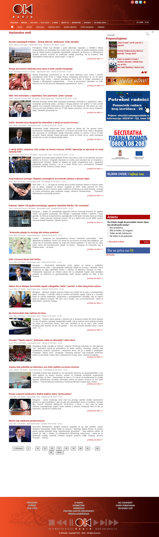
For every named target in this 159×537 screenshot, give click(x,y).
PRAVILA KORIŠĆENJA (78, 513)
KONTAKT (87, 23)
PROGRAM (14, 23)
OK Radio (110, 254)
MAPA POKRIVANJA (125, 505)
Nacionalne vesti (20, 33)
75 (45, 448)
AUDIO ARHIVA (70, 27)
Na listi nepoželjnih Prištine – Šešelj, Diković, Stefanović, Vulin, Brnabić (44, 42)
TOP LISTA (34, 23)
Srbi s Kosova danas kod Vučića (25, 259)
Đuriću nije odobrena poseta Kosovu (27, 421)
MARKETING (76, 23)
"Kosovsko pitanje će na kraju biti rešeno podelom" (34, 232)
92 (51, 452)
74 (38, 448)
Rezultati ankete (116, 241)
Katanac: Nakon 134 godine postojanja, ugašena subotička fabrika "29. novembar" (49, 205)
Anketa (112, 217)
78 (66, 448)
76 (52, 448)
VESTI (20, 27)
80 (80, 448)
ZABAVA (101, 27)
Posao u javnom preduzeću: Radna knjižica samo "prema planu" (40, 394)
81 (88, 448)
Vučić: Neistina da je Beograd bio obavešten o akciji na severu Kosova (43, 122)
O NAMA (55, 23)
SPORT (29, 27)
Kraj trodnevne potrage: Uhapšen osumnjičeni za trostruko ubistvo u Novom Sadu (49, 178)
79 (73, 448)
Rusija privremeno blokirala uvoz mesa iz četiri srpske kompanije (41, 69)
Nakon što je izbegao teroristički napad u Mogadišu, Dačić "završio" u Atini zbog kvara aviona (55, 286)
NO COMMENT (125, 502)
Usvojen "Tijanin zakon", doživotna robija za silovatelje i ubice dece (42, 340)
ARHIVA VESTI (54, 27)
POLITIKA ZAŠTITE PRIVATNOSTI (78, 511)
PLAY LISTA (45, 23)
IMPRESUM (78, 508)
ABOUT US (65, 23)
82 (97, 448)
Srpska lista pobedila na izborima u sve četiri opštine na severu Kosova (44, 367)
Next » (59, 452)
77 (59, 448)
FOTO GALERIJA (87, 27)
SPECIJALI (40, 27)
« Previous (18, 448)
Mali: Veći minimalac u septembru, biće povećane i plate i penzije (40, 95)
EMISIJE (24, 23)
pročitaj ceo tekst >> (95, 59)
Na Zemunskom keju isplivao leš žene (27, 313)
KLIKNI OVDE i (125, 174)
